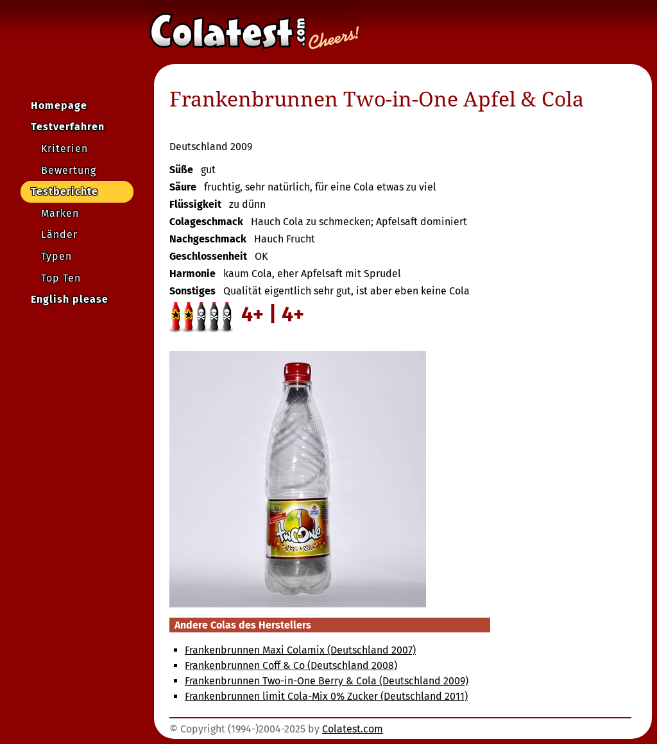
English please (69, 299)
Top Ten (61, 278)
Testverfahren (68, 127)
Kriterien (64, 148)
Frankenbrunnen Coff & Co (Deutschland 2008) (291, 665)
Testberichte (64, 191)
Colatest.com (352, 729)
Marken (60, 213)
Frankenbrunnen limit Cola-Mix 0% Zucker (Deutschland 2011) (326, 696)
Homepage (59, 105)
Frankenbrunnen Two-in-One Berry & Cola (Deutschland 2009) (326, 681)
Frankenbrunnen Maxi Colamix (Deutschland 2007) (300, 650)
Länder (59, 234)
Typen (56, 256)
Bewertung (68, 170)
